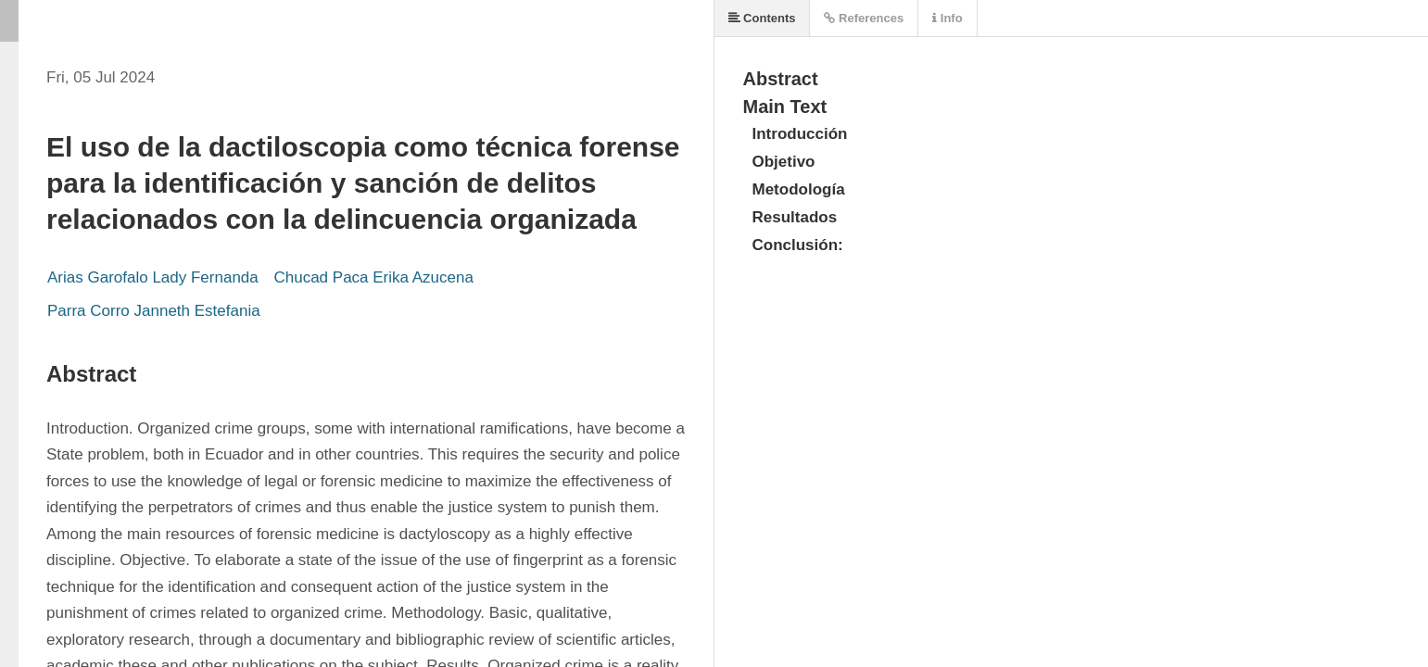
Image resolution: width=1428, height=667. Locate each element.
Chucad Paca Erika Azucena (373, 277)
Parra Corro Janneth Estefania (155, 311)
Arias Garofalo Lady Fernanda (154, 277)
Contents (762, 18)
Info (947, 18)
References (864, 18)
